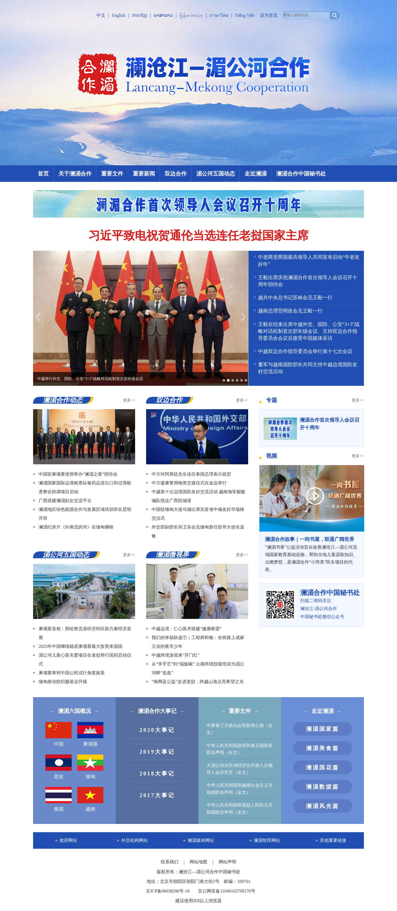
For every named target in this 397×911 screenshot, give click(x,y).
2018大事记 (157, 773)
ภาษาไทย (219, 15)
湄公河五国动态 (215, 174)
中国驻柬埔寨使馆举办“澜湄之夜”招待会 (78, 474)
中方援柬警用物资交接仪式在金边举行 (189, 483)
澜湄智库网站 (267, 840)
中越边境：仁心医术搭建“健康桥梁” (187, 628)
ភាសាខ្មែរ (139, 15)
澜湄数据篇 (322, 787)
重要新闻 (144, 174)
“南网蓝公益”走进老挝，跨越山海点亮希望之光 (198, 681)
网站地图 (199, 861)
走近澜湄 (256, 174)
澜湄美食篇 (322, 748)
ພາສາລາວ (163, 15)
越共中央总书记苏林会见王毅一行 (295, 297)
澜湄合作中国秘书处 (301, 174)
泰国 (58, 799)
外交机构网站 (134, 840)
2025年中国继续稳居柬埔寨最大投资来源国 (80, 646)
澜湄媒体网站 (200, 840)
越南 (90, 799)
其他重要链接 (333, 840)
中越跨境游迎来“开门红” (176, 655)
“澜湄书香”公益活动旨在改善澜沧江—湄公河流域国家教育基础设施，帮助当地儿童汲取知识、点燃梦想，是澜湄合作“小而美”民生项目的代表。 (311, 554)
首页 (43, 174)
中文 (100, 15)
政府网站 (68, 840)
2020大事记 (157, 730)
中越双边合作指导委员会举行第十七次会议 (305, 351)
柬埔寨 (90, 734)
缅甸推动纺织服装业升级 (63, 681)
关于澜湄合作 (75, 174)
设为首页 (269, 15)
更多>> (129, 400)
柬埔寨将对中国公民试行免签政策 (72, 672)
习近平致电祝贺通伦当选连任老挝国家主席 (198, 235)
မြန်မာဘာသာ (191, 15)
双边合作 (176, 174)
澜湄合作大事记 (157, 711)
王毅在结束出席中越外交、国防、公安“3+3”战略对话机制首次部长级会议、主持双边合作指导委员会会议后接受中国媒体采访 (309, 331)
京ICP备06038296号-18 (167, 891)
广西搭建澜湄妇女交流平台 (65, 500)
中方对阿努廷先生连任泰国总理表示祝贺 (191, 474)
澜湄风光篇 (322, 806)
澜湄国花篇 (322, 767)
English (118, 15)
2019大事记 (157, 752)
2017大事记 (157, 795)
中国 (58, 734)
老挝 (58, 766)
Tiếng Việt (244, 15)
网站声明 (227, 861)
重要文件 (112, 174)
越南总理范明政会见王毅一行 (290, 311)
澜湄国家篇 (322, 729)
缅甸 (90, 766)
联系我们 (170, 861)
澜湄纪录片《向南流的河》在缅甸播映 (76, 527)
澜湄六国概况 (74, 711)
